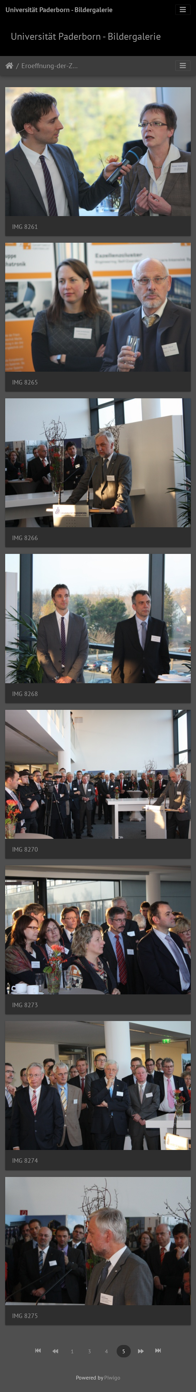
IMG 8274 (25, 1160)
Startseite (9, 66)
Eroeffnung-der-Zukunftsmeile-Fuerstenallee (50, 65)
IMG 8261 (25, 226)
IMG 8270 (25, 849)
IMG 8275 (25, 1315)
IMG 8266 (25, 537)
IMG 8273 (25, 1005)
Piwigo (112, 1377)
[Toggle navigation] (182, 9)
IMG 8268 (25, 693)
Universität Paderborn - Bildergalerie (59, 9)
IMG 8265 (25, 382)
